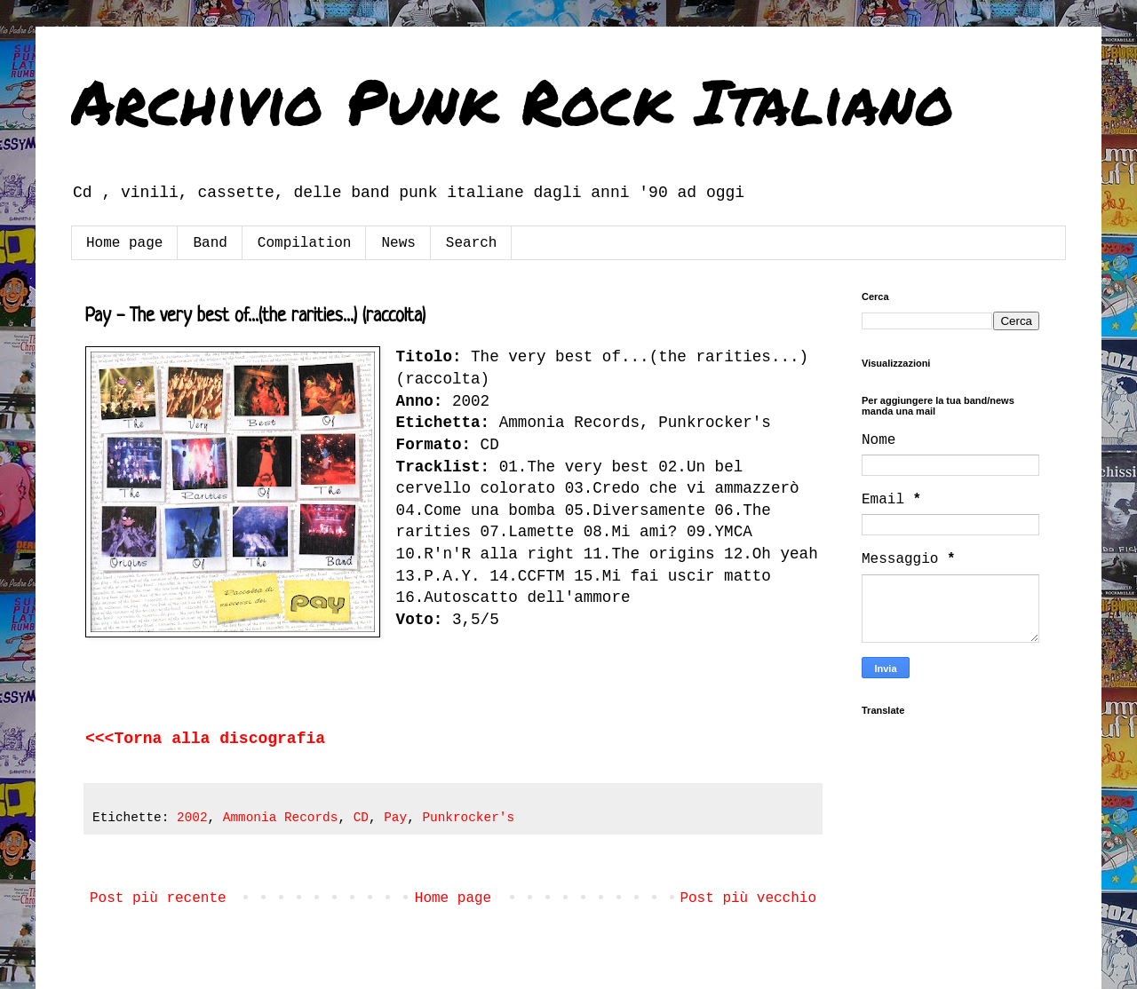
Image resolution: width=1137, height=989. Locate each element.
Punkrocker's (468, 818)
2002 (192, 818)
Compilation (305, 243)
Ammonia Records (280, 818)
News (398, 243)
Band (210, 243)
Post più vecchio (748, 898)
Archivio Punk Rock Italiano (512, 100)
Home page (124, 243)
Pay (395, 818)
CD (361, 818)
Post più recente (158, 898)
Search (471, 243)
